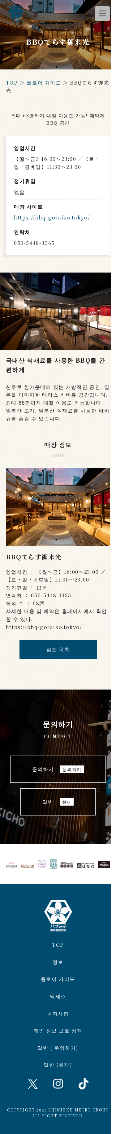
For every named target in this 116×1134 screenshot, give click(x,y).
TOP (12, 82)
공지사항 (58, 1013)
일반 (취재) (58, 1064)
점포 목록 (58, 649)
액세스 (58, 996)
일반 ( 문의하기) (58, 1047)
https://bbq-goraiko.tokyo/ (52, 217)
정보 (58, 961)
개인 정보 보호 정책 (58, 1030)
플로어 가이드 (44, 82)
